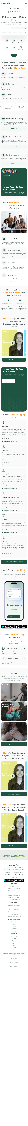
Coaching (24, 28)
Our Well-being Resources (14, 916)
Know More (6, 439)
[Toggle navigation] (26, 3)
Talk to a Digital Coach (14, 890)
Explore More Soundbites (14, 360)
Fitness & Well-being (14, 888)
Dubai (14, 947)
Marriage (14, 931)
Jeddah (14, 943)
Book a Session (8, 381)
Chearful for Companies (14, 895)
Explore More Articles (14, 744)
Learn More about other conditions (14, 561)
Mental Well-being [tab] (6, 28)
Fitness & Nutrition (16, 28)
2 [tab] (12, 622)
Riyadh (14, 941)
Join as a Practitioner (14, 899)
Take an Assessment (9, 441)
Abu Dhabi (14, 936)
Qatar (14, 945)
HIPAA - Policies (14, 962)
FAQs (14, 907)
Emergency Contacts (14, 905)
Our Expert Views (14, 909)
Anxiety (14, 924)
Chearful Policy (14, 958)
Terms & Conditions (14, 966)
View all (14, 55)
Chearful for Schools (14, 893)
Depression (14, 922)
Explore (14, 129)
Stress (14, 926)
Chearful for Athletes (14, 897)
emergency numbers (20, 856)
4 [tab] (15, 622)
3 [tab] (13, 622)
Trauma (14, 928)
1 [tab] (10, 622)
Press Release (14, 914)
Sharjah (14, 938)
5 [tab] (17, 622)
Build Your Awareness (14, 912)
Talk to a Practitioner (14, 886)
